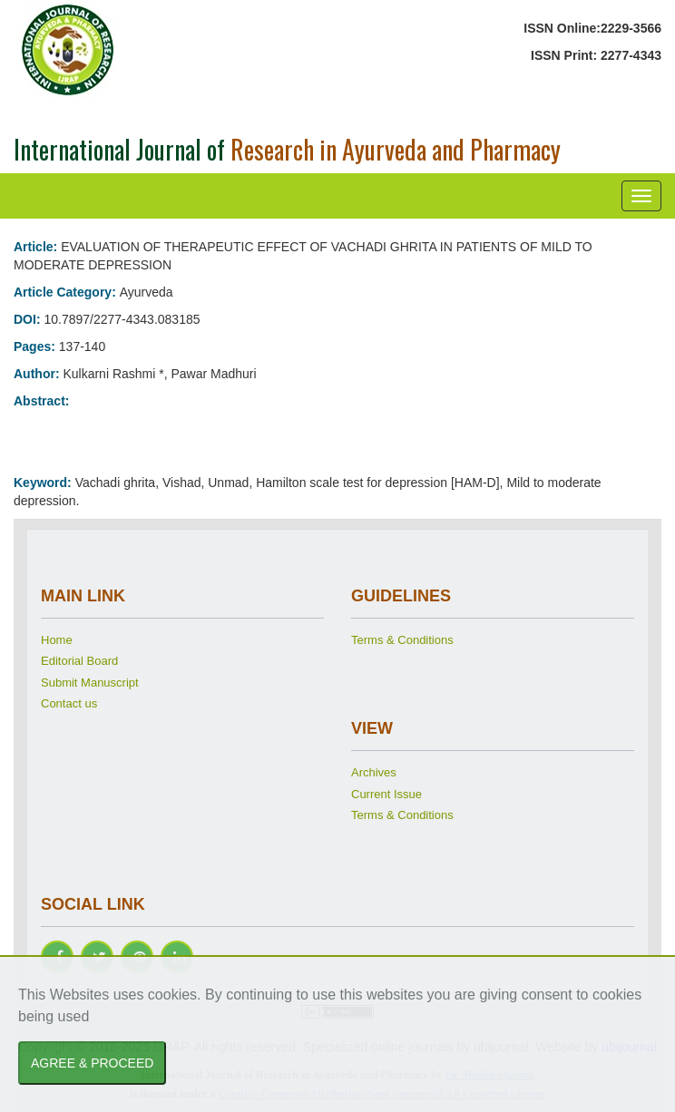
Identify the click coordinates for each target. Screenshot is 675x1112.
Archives (373, 772)
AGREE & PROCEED (92, 1063)
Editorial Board (79, 661)
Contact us (69, 703)
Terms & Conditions (402, 640)
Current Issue (386, 794)
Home (57, 640)
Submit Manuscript (90, 682)
